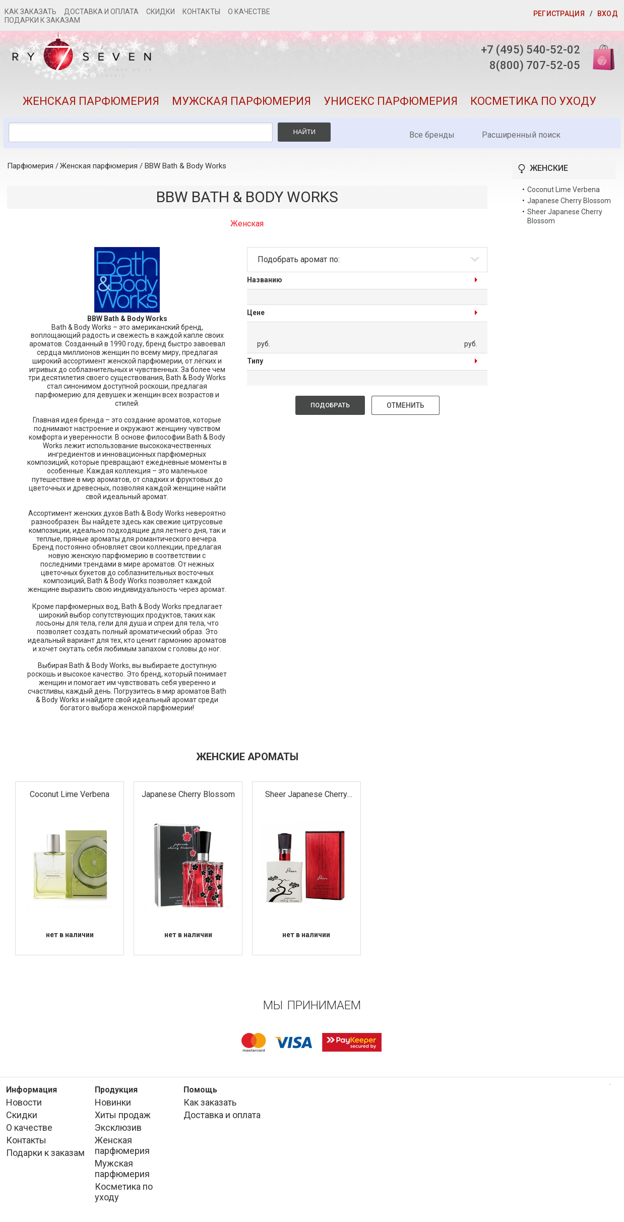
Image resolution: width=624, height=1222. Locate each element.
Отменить (405, 405)
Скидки (160, 12)
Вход (607, 14)
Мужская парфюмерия (241, 101)
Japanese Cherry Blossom (188, 794)
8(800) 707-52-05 (534, 65)
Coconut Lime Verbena (69, 794)
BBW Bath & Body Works (185, 165)
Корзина (600, 56)
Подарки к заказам (42, 20)
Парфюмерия (30, 165)
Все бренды (432, 135)
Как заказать (30, 12)
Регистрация (559, 14)
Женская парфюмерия (91, 101)
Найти (304, 132)
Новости (24, 1102)
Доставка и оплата (101, 12)
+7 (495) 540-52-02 (530, 49)
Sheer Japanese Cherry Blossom (306, 794)
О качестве (249, 12)
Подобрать (330, 405)
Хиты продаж (123, 1115)
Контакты (201, 12)
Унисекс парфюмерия (391, 101)
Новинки (113, 1102)
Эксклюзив (118, 1127)
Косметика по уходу (533, 101)
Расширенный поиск (521, 135)
